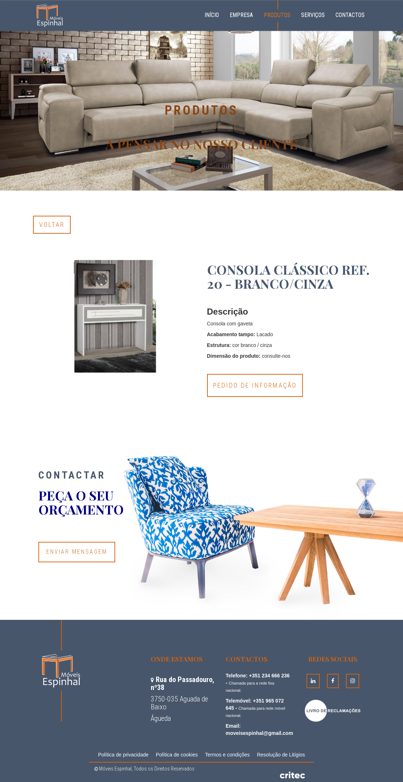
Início (214, 14)
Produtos (277, 15)
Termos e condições (227, 755)
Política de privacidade (123, 755)
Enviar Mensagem (76, 551)
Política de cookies (177, 755)
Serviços (313, 15)
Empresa (241, 15)
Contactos (350, 15)
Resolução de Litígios (281, 755)
